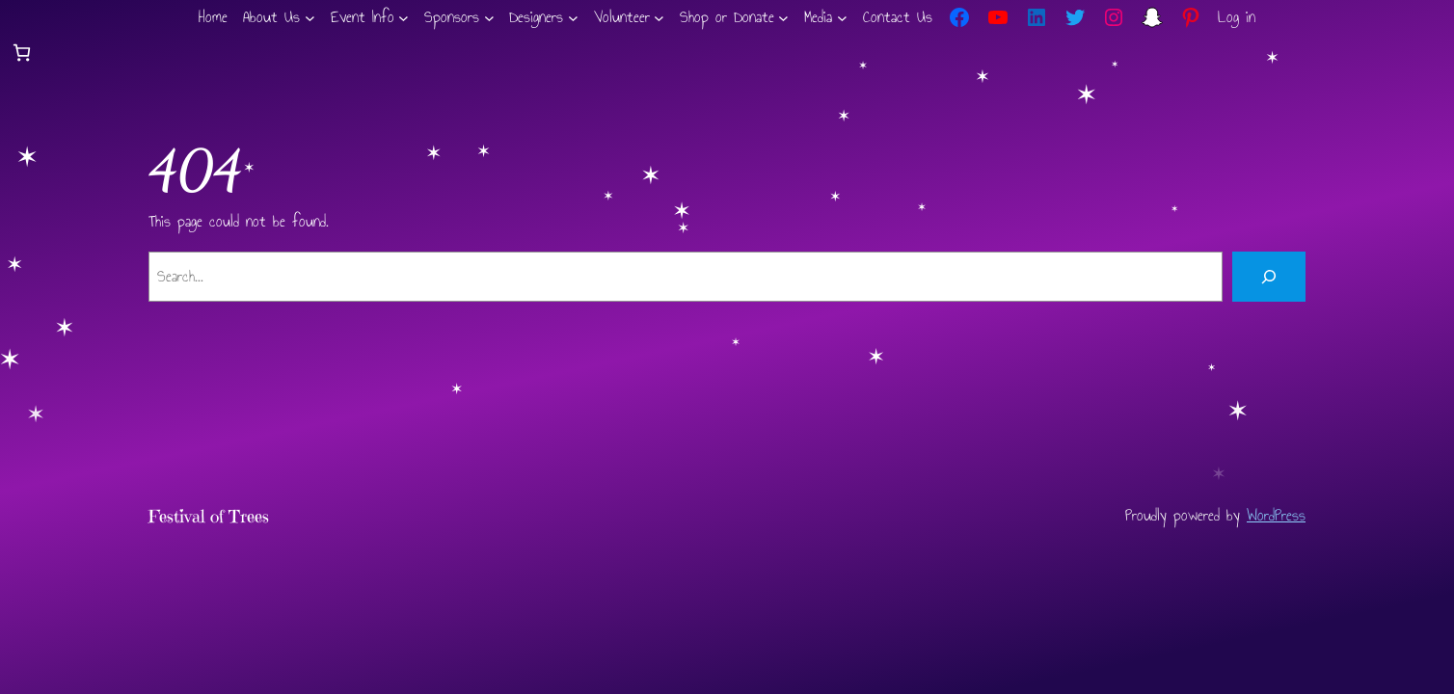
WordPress (1276, 515)
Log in (1236, 17)
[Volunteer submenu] (659, 18)
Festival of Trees (208, 516)
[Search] (1269, 277)
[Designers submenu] (573, 18)
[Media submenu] (842, 18)
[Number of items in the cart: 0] (21, 52)
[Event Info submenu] (403, 18)
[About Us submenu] (310, 18)
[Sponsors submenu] (489, 18)
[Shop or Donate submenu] (783, 18)
